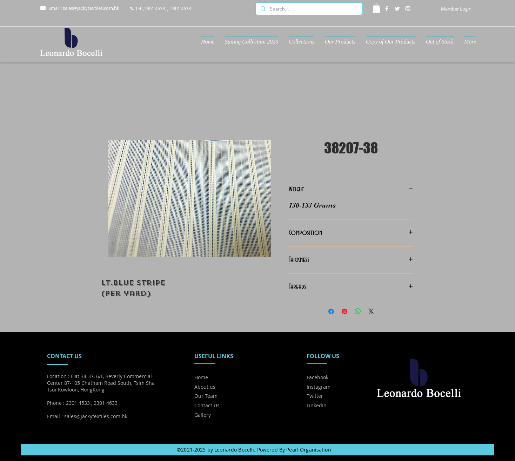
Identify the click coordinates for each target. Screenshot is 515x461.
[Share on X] (371, 311)
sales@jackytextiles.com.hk (91, 8)
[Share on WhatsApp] (358, 311)
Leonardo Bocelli (234, 449)
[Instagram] (407, 8)
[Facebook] (386, 8)
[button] (376, 8)
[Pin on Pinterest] (344, 311)
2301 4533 (154, 8)
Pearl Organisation (308, 449)
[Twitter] (397, 8)
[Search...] (309, 9)
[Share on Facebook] (331, 311)
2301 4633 (180, 8)
